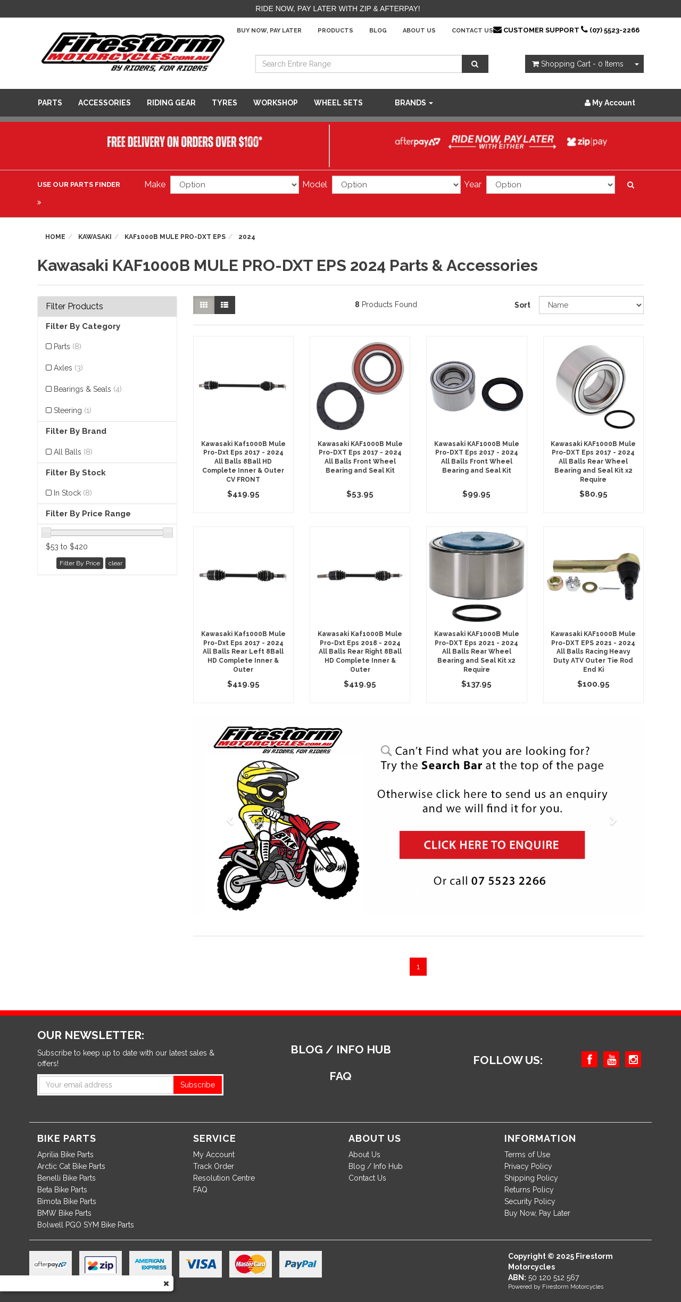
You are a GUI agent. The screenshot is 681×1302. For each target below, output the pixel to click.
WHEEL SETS (338, 102)
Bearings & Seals (88, 389)
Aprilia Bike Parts (65, 1154)
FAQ (200, 1189)
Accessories (104, 102)
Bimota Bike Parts (66, 1201)
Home (55, 237)
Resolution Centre (224, 1178)
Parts (50, 102)
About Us (419, 30)
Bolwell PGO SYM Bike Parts (85, 1225)
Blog (378, 30)
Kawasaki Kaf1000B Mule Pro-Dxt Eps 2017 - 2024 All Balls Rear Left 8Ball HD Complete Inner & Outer (243, 651)
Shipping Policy (531, 1178)
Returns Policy (529, 1189)
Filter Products (74, 306)
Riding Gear (171, 102)
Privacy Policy (528, 1166)
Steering (73, 410)
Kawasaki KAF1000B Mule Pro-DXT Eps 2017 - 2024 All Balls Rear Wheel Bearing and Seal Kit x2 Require (593, 461)
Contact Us (472, 30)
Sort (522, 305)
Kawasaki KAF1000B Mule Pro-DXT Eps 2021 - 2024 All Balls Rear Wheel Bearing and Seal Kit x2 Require (476, 651)
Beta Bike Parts (62, 1189)
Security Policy (529, 1201)
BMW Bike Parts (64, 1213)
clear (115, 563)
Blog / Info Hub (375, 1166)
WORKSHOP (275, 102)
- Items (578, 64)
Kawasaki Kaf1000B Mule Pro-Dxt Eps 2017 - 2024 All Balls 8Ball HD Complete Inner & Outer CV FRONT (243, 461)
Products (335, 30)
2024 (246, 237)
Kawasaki (95, 237)
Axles (68, 368)
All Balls (73, 452)
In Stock (73, 493)
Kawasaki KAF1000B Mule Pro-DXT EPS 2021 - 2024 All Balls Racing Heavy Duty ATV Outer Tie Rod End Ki (593, 651)
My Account (214, 1154)
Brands (414, 102)
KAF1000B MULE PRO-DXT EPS (175, 237)
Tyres (224, 102)
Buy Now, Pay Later (269, 30)
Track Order (213, 1166)
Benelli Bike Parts (66, 1178)
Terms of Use (527, 1154)
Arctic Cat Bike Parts (71, 1166)
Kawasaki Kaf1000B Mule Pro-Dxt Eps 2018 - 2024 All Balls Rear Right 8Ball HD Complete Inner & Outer (360, 651)
